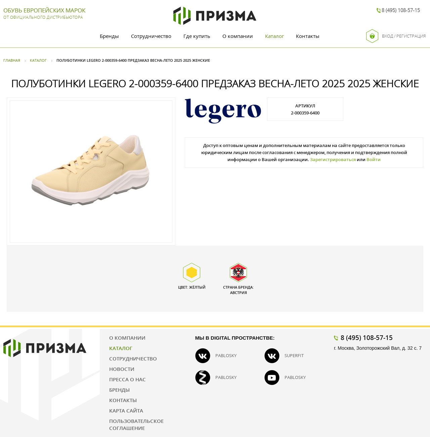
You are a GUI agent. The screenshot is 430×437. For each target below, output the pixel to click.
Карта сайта (126, 410)
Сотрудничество (151, 36)
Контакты (307, 36)
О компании (237, 36)
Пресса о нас (127, 379)
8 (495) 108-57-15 (401, 10)
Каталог (274, 36)
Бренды (109, 36)
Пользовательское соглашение (136, 424)
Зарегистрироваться (333, 159)
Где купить (196, 36)
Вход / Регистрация (396, 36)
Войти (374, 159)
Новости (121, 369)
